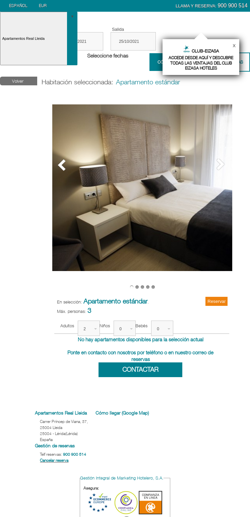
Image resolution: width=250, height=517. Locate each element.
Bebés (141, 325)
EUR (43, 5)
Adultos (67, 325)
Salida (118, 29)
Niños (105, 325)
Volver (17, 81)
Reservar (216, 301)
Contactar (140, 369)
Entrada (67, 29)
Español (18, 5)
